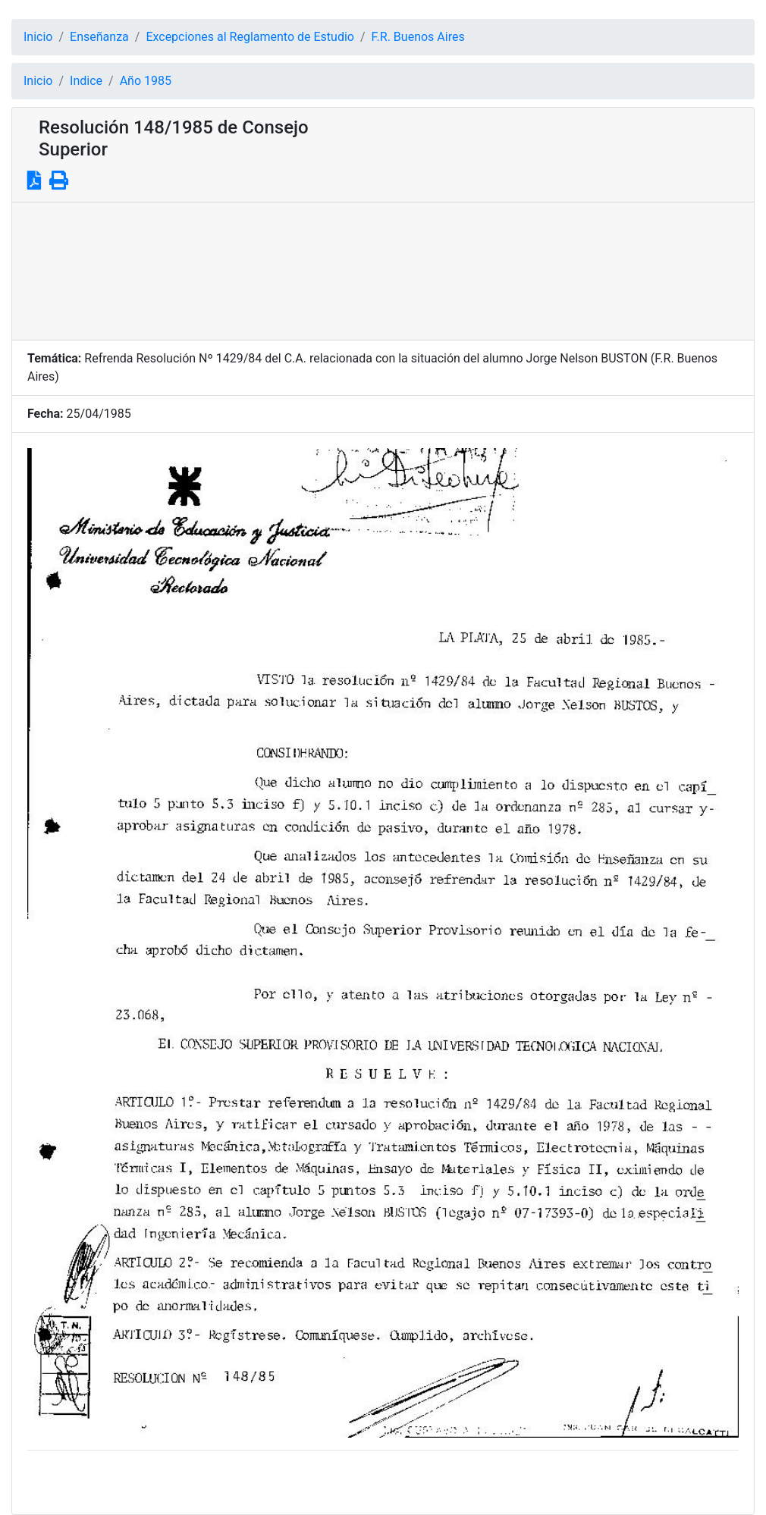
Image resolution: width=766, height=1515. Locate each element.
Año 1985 (145, 81)
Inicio (38, 37)
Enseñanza (99, 37)
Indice (86, 81)
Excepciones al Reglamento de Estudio (250, 37)
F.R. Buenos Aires (418, 37)
